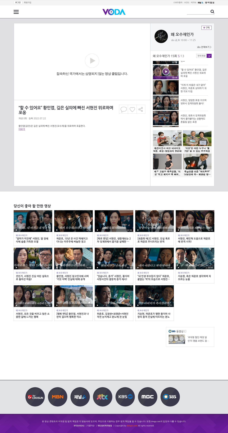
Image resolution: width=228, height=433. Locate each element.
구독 (206, 28)
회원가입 (27, 3)
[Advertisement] (82, 144)
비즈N (193, 3)
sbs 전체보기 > (204, 47)
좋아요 (132, 109)
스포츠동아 (177, 3)
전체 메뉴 (16, 12)
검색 (212, 12)
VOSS (186, 3)
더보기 (22, 129)
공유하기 (141, 109)
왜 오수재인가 (182, 34)
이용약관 (91, 426)
